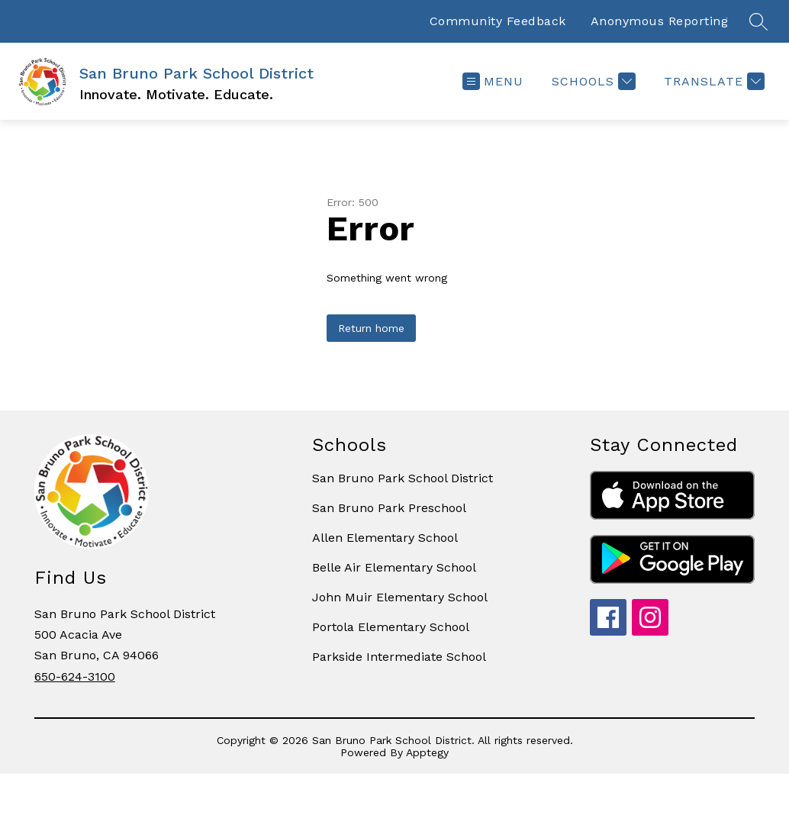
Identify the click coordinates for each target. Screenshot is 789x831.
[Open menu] (492, 81)
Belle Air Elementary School (394, 567)
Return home (371, 328)
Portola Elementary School (390, 627)
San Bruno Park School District (402, 478)
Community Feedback (498, 21)
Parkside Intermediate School (399, 656)
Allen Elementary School (385, 537)
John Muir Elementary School (400, 597)
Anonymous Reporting (660, 21)
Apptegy (427, 752)
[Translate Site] (712, 81)
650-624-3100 (74, 676)
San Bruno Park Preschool (389, 508)
